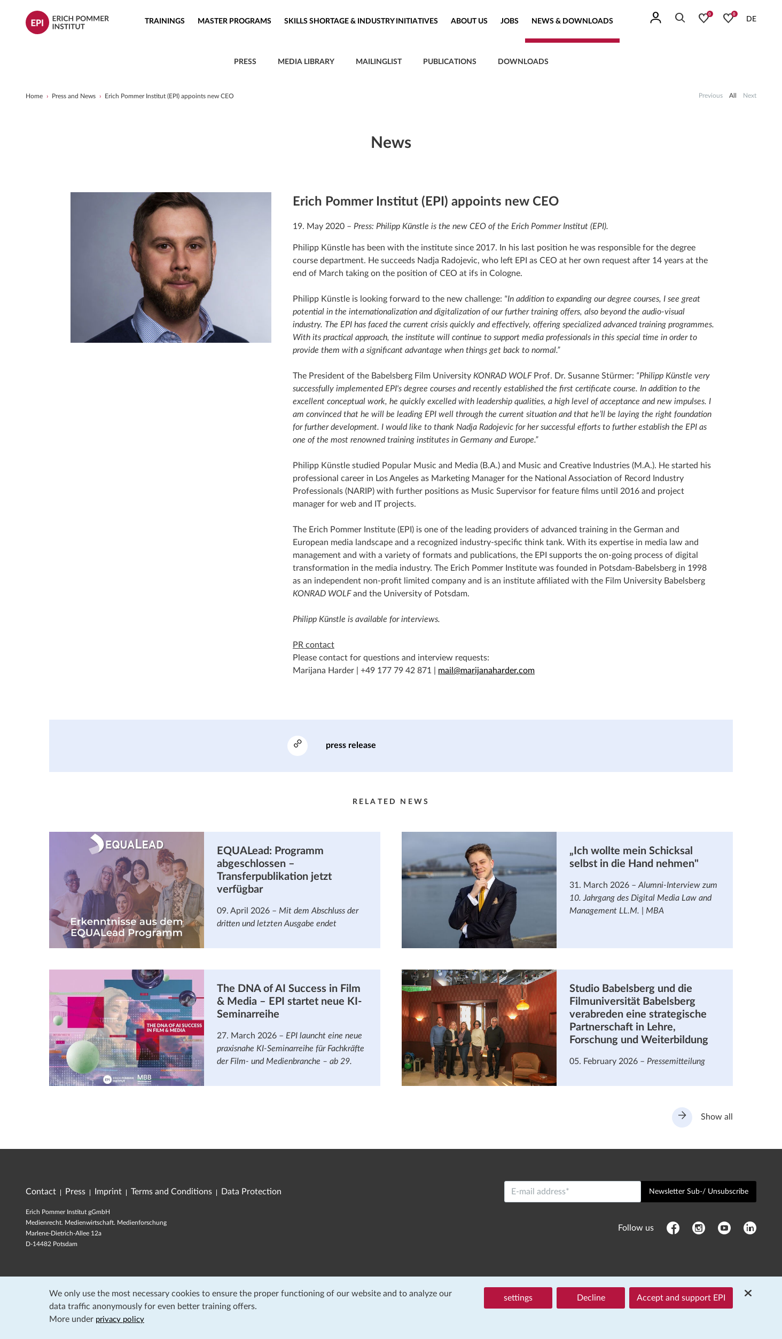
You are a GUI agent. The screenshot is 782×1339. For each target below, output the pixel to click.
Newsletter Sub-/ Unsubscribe (698, 1194)
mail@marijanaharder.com (486, 670)
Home (34, 96)
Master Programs (234, 21)
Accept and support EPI (681, 1298)
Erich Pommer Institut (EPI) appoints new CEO (169, 96)
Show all (702, 1119)
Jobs (510, 21)
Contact (41, 1194)
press (245, 62)
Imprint (108, 1194)
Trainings (165, 21)
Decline (591, 1298)
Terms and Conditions (171, 1194)
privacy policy (121, 1320)
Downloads (523, 62)
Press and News (74, 96)
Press (75, 1194)
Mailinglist (379, 62)
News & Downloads (572, 21)
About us (469, 21)
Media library (306, 62)
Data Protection (251, 1194)
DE (751, 19)
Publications (449, 62)
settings (518, 1298)
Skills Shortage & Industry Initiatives (361, 21)
